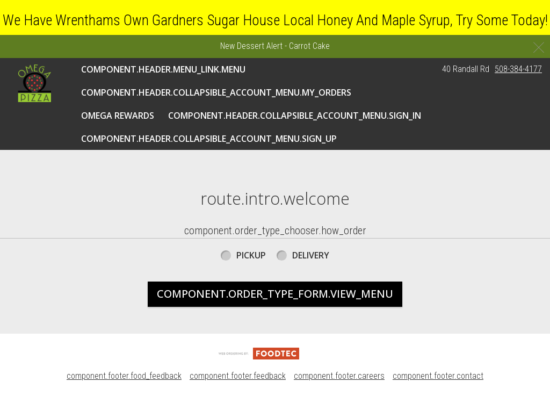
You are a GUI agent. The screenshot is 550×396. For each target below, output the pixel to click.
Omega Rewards (117, 115)
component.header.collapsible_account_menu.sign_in (294, 115)
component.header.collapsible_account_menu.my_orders (216, 92)
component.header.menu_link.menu (163, 69)
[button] (34, 83)
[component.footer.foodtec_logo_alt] (259, 353)
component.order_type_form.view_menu (275, 293)
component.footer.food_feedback (124, 376)
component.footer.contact (438, 376)
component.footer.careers (339, 376)
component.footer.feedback (238, 376)
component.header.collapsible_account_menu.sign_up (209, 139)
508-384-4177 (518, 69)
